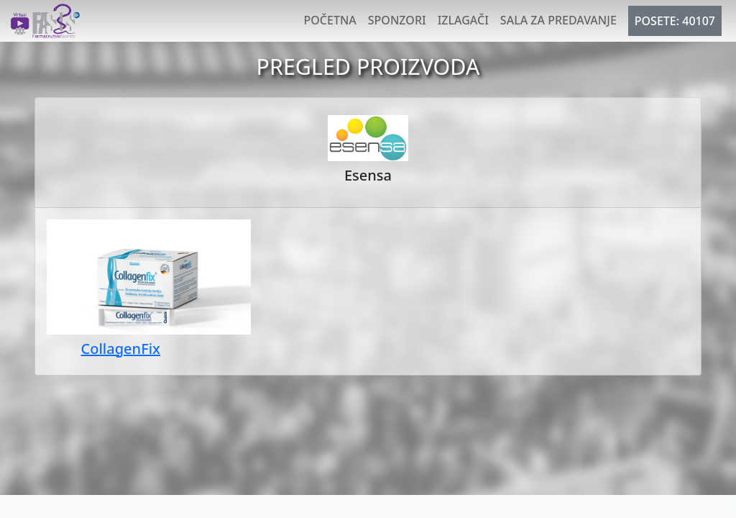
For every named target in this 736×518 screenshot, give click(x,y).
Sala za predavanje (558, 20)
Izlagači (463, 20)
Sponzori (397, 20)
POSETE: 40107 (675, 21)
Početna (330, 20)
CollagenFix (120, 348)
